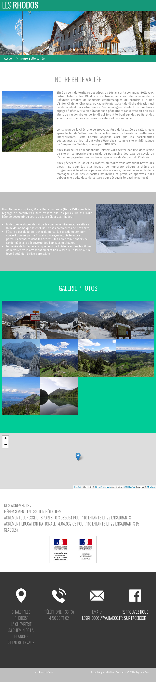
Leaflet (77, 487)
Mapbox (151, 487)
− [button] (5, 445)
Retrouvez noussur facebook (135, 615)
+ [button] (5, 439)
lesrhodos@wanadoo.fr (102, 618)
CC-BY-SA (129, 487)
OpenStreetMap (103, 487)
